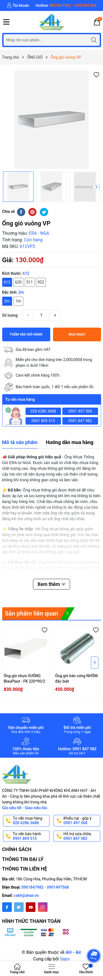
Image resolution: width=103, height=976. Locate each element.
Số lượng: (10, 315)
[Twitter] (19, 907)
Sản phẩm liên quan (31, 613)
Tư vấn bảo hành (31, 836)
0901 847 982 (80, 421)
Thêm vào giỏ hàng (26, 334)
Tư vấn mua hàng (31, 820)
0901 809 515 (43, 421)
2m (7, 301)
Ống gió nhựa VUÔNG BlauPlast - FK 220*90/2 (24, 678)
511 (29, 282)
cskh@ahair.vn (26, 895)
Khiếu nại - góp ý (81, 820)
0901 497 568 (80, 411)
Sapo (65, 958)
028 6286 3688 (43, 411)
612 (7, 282)
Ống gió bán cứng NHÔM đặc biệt (76, 678)
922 (41, 282)
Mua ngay (77, 334)
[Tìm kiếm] (94, 40)
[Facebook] (7, 907)
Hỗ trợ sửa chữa (81, 836)
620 (18, 282)
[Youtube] (30, 907)
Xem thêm (51, 584)
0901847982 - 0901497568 (45, 887)
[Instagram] (43, 907)
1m (18, 301)
